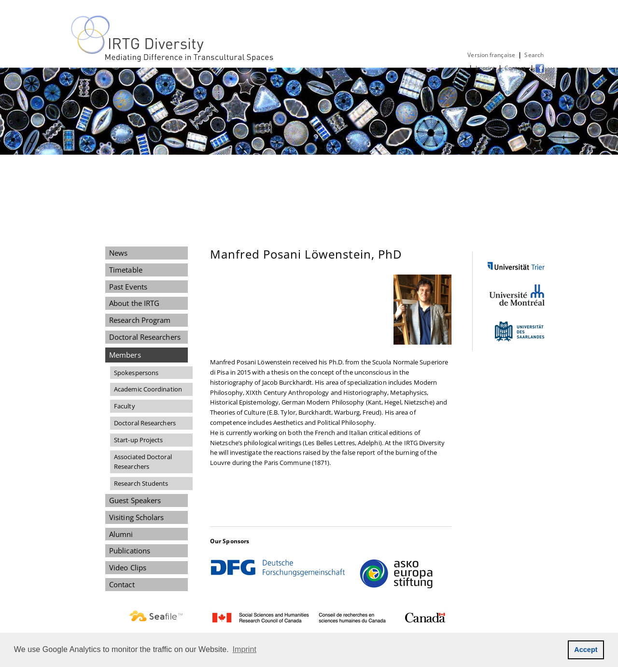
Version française (491, 55)
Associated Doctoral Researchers (143, 461)
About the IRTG (134, 303)
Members (125, 355)
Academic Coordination (148, 389)
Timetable (125, 270)
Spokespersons (136, 372)
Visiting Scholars (136, 517)
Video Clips (127, 567)
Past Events (128, 286)
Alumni (121, 534)
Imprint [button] (245, 649)
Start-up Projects (138, 439)
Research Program (139, 320)
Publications (129, 550)
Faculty (124, 406)
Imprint (485, 68)
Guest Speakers (135, 500)
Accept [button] (586, 649)
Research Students (141, 483)
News (118, 253)
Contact (516, 68)
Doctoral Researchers (145, 337)
